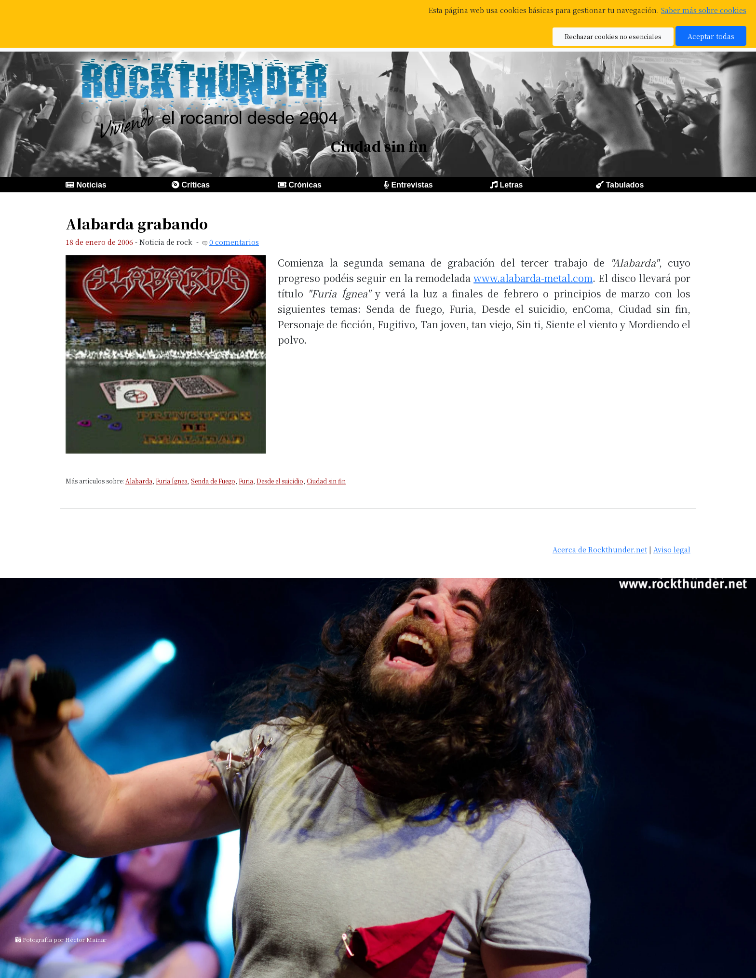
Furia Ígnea (172, 481)
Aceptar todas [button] (711, 36)
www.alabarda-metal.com (533, 278)
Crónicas (304, 185)
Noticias (91, 185)
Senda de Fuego (213, 481)
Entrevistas (411, 185)
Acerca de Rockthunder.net (600, 549)
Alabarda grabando (137, 223)
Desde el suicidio (279, 481)
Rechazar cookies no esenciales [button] (613, 36)
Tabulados (625, 185)
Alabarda (138, 481)
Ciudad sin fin (326, 481)
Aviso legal (671, 549)
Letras (511, 185)
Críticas (195, 185)
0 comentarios (234, 242)
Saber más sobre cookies (703, 10)
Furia (246, 481)
